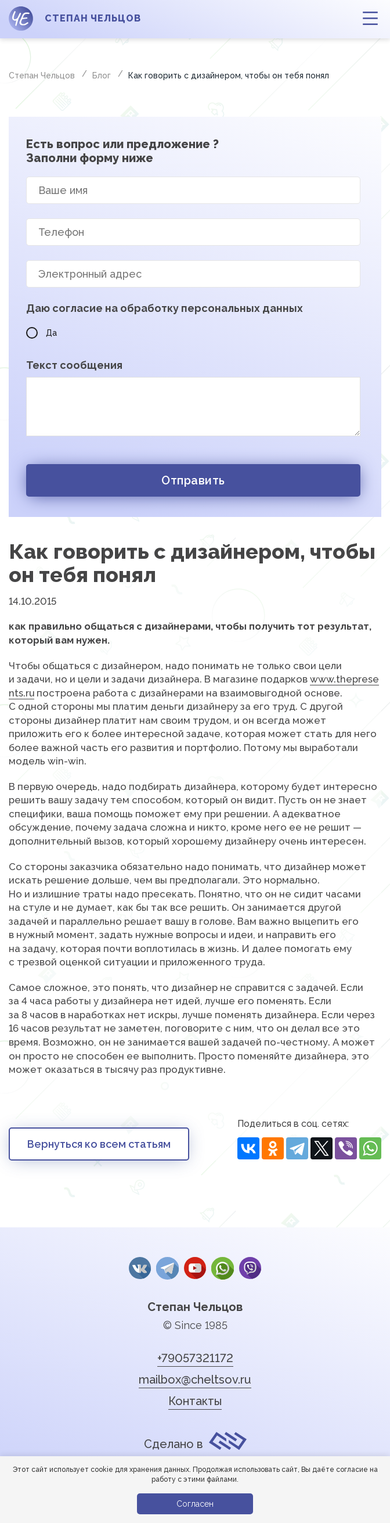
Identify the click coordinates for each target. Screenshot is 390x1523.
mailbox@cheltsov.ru (195, 1378)
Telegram (168, 1268)
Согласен (195, 1503)
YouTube (195, 1268)
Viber (249, 1268)
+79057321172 (195, 1356)
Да (41, 333)
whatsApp (222, 1268)
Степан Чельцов (195, 1305)
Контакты (195, 1399)
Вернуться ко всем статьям (99, 1144)
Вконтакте (141, 1268)
